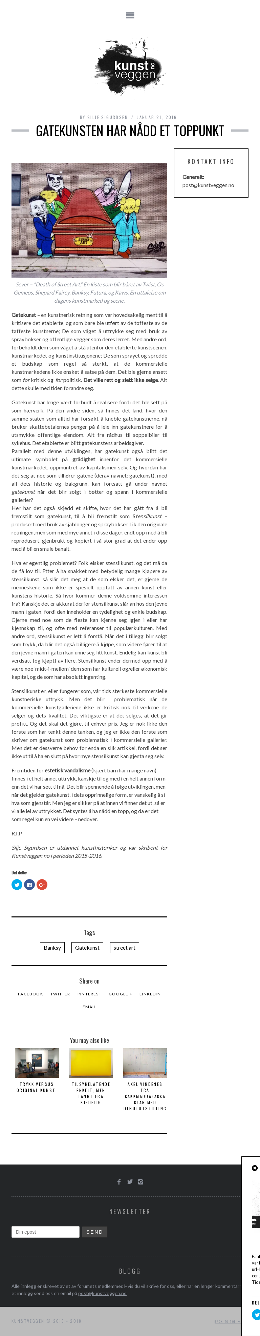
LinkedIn (150, 993)
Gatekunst (87, 947)
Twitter (60, 993)
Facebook (30, 993)
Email (89, 1006)
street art (124, 947)
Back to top (228, 1321)
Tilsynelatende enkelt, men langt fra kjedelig (91, 1093)
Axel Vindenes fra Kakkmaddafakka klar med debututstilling (145, 1096)
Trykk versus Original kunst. (37, 1087)
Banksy (52, 947)
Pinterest (90, 993)
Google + (120, 993)
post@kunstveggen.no (102, 1293)
